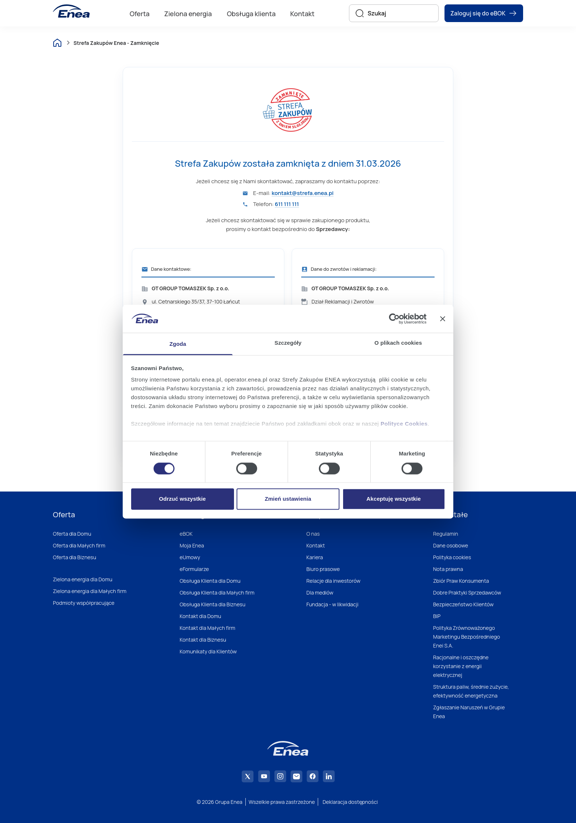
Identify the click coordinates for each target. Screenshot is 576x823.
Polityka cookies (452, 557)
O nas (313, 533)
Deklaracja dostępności (350, 801)
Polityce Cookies (404, 424)
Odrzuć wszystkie (182, 499)
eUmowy (190, 557)
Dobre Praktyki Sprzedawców (467, 592)
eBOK (186, 533)
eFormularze (194, 568)
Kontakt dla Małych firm (207, 627)
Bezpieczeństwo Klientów (463, 604)
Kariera (314, 557)
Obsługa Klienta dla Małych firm (217, 592)
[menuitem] (139, 13)
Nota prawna (448, 568)
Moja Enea (192, 545)
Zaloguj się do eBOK (483, 13)
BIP (436, 616)
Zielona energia (188, 13)
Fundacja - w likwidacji (332, 604)
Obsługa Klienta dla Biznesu (212, 604)
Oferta (140, 13)
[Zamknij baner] (442, 318)
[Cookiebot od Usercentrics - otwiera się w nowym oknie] (394, 318)
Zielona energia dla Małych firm (89, 591)
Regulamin (445, 533)
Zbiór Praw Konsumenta (461, 580)
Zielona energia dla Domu (82, 579)
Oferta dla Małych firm (79, 545)
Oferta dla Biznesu (74, 557)
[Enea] (71, 11)
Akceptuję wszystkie (394, 499)
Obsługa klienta (251, 13)
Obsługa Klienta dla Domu (210, 580)
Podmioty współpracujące (84, 602)
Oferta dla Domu (72, 533)
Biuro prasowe (323, 568)
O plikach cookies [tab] (398, 343)
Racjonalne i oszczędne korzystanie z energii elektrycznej (461, 666)
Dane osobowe (450, 545)
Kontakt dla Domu (200, 616)
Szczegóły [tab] (287, 343)
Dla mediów (320, 592)
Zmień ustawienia (288, 499)
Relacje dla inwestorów (333, 580)
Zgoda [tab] (177, 344)
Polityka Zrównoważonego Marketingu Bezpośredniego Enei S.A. (466, 636)
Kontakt (302, 13)
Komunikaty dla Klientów (208, 651)
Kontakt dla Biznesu (203, 639)
